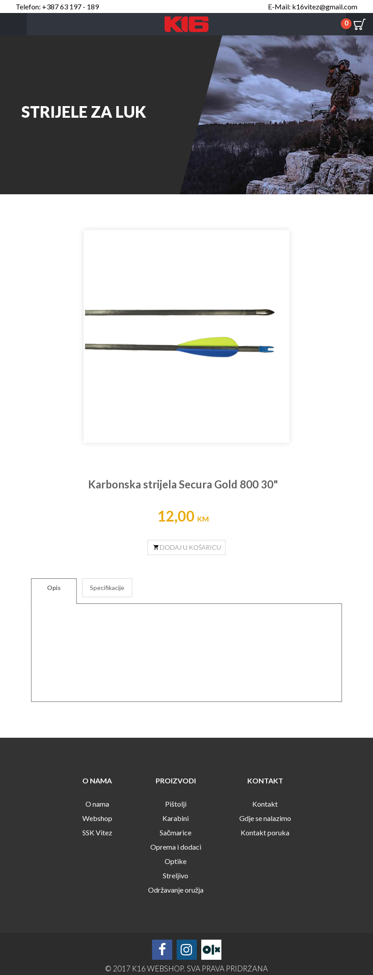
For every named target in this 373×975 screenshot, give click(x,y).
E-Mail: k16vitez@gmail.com (312, 6)
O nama (97, 804)
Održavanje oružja (175, 889)
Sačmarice (175, 832)
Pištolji (175, 804)
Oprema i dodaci (175, 846)
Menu (13, 24)
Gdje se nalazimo (265, 818)
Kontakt (265, 804)
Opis (54, 587)
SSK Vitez (97, 832)
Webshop (97, 818)
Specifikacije (107, 587)
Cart (359, 24)
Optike (175, 861)
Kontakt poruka (265, 832)
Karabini (175, 818)
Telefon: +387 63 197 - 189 (57, 6)
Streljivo (175, 875)
